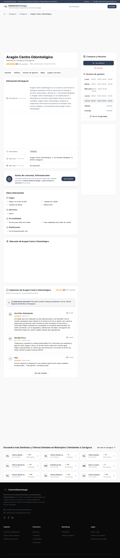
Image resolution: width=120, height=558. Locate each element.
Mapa (43, 73)
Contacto (36, 532)
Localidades (37, 535)
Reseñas (8, 73)
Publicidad (65, 528)
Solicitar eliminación (11, 535)
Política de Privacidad (99, 535)
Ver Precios (68, 179)
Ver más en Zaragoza (106, 444)
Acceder (112, 6)
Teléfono (17, 73)
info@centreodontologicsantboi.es (104, 1)
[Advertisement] (60, 33)
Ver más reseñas (41, 373)
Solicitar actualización (12, 528)
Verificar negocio (68, 532)
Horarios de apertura (30, 73)
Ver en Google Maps (98, 116)
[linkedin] (12, 514)
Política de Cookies (98, 532)
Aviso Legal (95, 528)
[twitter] (5, 514)
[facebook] (9, 514)
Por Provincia (74, 6)
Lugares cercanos (54, 73)
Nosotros (36, 528)
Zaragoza (12, 14)
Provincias (36, 539)
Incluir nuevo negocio (11, 532)
